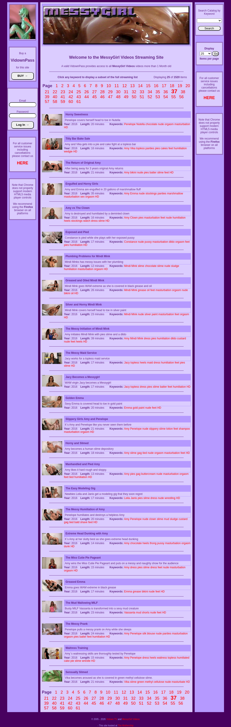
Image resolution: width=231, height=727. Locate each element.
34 (150, 92)
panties (150, 148)
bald (77, 522)
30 (118, 92)
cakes (164, 148)
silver (148, 314)
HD (66, 127)
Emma (134, 193)
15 (148, 86)
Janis (134, 498)
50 (134, 97)
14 (140, 86)
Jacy (127, 362)
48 (118, 97)
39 (47, 97)
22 (55, 92)
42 (71, 97)
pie (72, 660)
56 (181, 97)
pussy (148, 241)
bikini (133, 172)
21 (47, 92)
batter (153, 172)
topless (140, 148)
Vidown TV (111, 719)
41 (63, 97)
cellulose (159, 681)
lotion (169, 428)
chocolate (151, 124)
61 (78, 101)
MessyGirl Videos (131, 719)
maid (150, 362)
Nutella (140, 124)
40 (55, 97)
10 (108, 86)
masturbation (182, 124)
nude (161, 124)
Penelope (130, 124)
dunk (67, 546)
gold (135, 407)
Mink (134, 266)
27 (94, 92)
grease (142, 290)
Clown (134, 217)
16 (156, 86)
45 (94, 97)
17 (164, 86)
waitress (162, 657)
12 (124, 86)
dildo (172, 241)
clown (152, 519)
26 (86, 92)
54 (165, 97)
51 (142, 97)
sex (82, 196)
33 (142, 92)
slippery (153, 428)
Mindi (127, 266)
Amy (126, 148)
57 (47, 101)
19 (180, 86)
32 (134, 92)
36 (165, 92)
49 (126, 97)
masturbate (178, 681)
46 (102, 97)
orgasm (169, 124)
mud (166, 519)
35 (157, 92)
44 (86, 97)
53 (157, 97)
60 (71, 101)
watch (86, 220)
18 (172, 86)
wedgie (68, 151)
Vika (132, 148)
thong (153, 543)
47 (110, 97)
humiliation (180, 148)
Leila (127, 498)
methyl (149, 681)
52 (150, 97)
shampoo (184, 428)
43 (78, 97)
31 (126, 92)
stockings (151, 193)
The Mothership (125, 725)
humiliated (183, 657)
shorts (146, 612)
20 (187, 86)
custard (181, 338)
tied (145, 452)
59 (63, 101)
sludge (175, 266)
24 (71, 92)
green (140, 681)
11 (116, 86)
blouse (151, 633)
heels (67, 220)
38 (183, 92)
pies (157, 148)
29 (110, 92)
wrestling (170, 498)
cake (67, 660)
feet (171, 148)
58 (55, 101)
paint (154, 314)
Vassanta (129, 612)
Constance (130, 241)
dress (94, 220)
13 (132, 86)
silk (144, 633)
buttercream (148, 473)
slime (160, 172)
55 (173, 97)
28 (102, 92)
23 (63, 92)
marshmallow (175, 193)
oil (148, 290)
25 (78, 92)
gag (139, 452)
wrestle (86, 660)
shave (84, 522)
